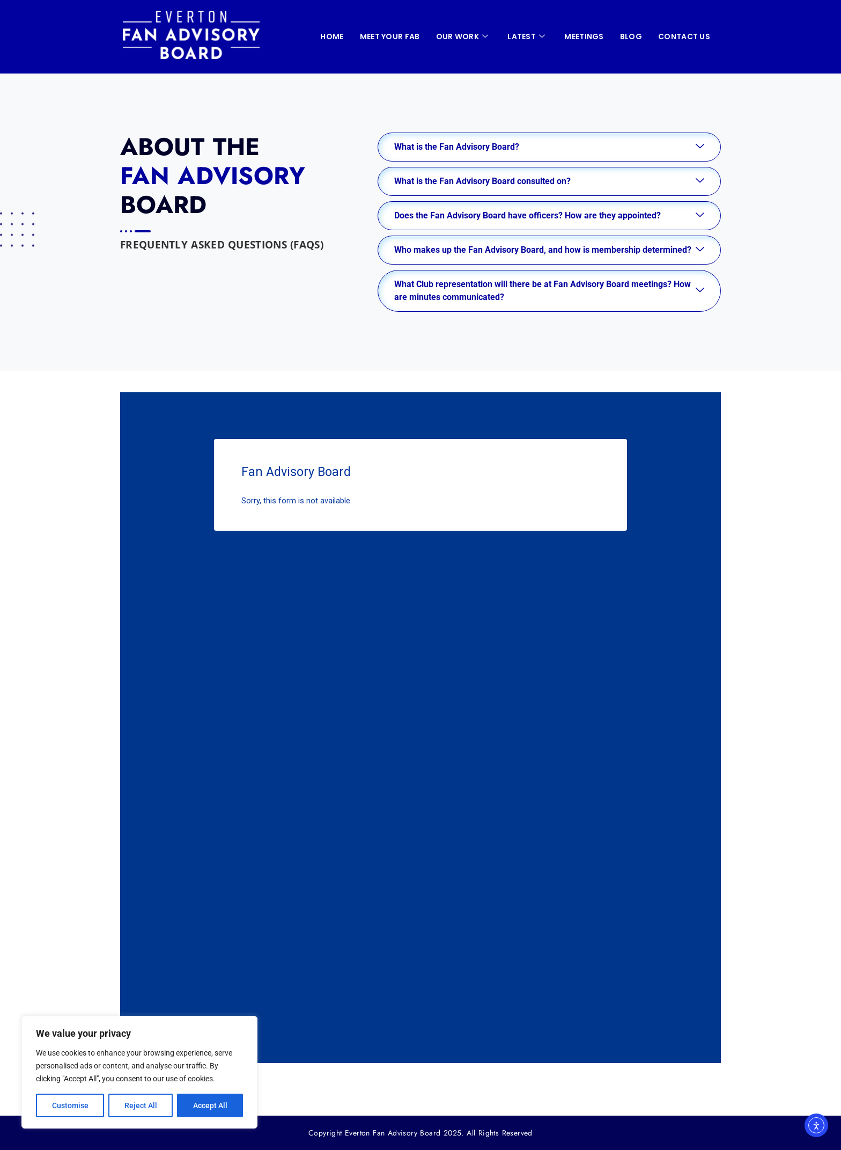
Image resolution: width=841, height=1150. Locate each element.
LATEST (526, 36)
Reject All (140, 1105)
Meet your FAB (390, 36)
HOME (331, 36)
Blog (631, 36)
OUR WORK (462, 36)
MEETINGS (583, 36)
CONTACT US (684, 36)
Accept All (210, 1105)
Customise (70, 1105)
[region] (139, 1072)
